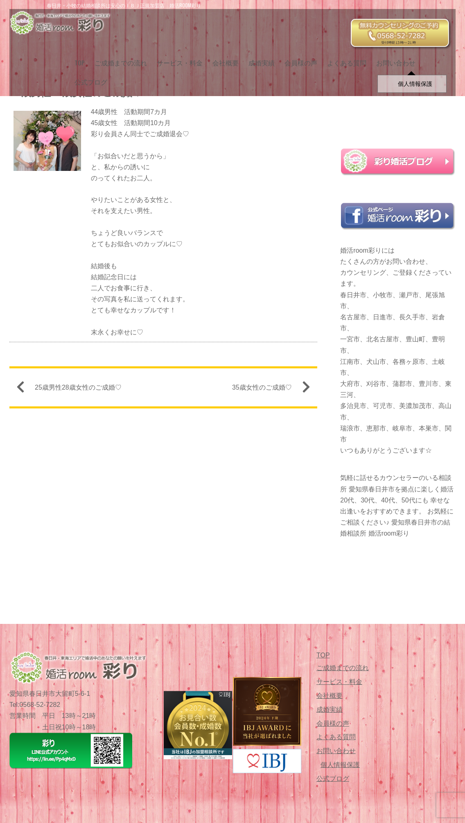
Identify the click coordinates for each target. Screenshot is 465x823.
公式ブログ (87, 77)
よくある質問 (343, 58)
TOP (76, 58)
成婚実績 (258, 58)
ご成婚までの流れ (117, 58)
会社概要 (222, 58)
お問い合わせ (392, 58)
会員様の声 (297, 58)
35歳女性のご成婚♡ (267, 389)
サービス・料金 (176, 58)
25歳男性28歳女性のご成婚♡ (72, 389)
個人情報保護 (340, 764)
